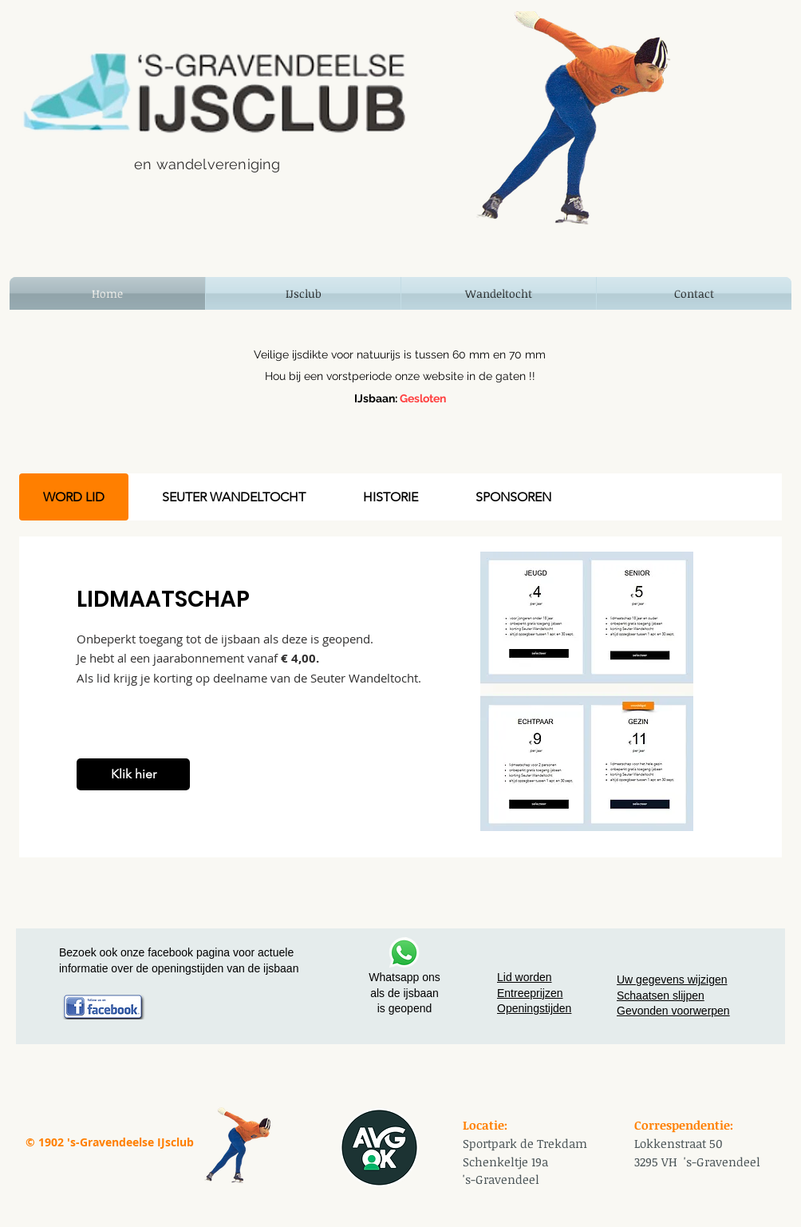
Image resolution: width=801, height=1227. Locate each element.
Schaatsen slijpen (660, 995)
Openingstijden (534, 1008)
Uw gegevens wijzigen (672, 979)
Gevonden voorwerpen (673, 1010)
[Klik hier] (133, 774)
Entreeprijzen (530, 993)
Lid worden (524, 977)
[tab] (73, 496)
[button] (303, 293)
